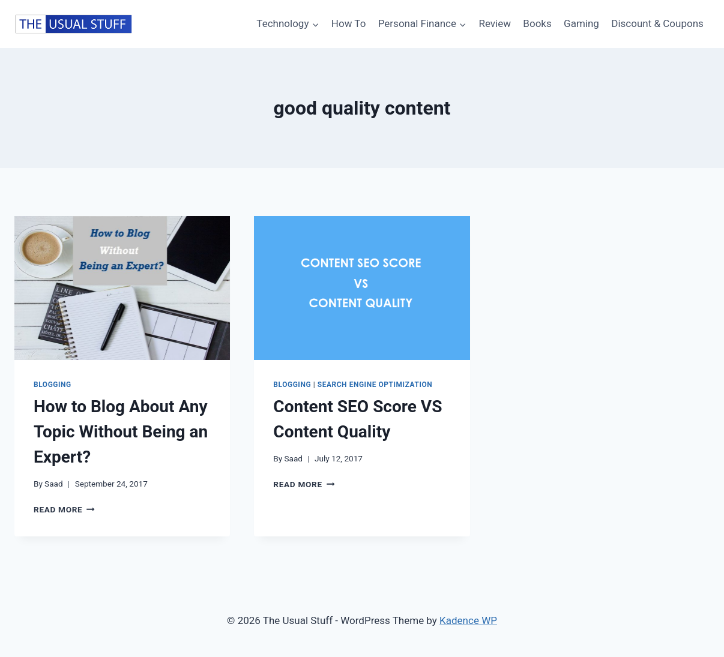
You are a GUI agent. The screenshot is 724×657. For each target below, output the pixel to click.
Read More (64, 509)
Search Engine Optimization (375, 384)
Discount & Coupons (657, 23)
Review (494, 23)
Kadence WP (468, 620)
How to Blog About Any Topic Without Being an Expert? (121, 432)
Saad (53, 483)
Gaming (581, 23)
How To (348, 23)
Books (537, 23)
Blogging (52, 384)
